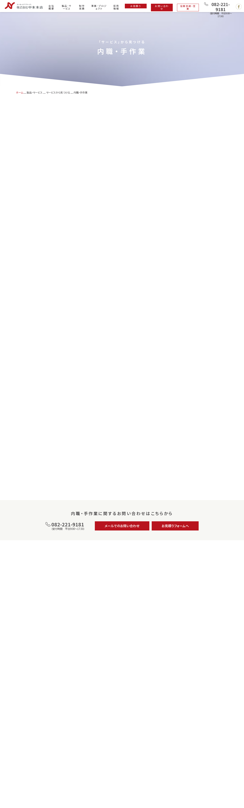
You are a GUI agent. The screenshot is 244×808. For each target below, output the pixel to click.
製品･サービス (67, 7)
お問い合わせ (162, 7)
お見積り (135, 6)
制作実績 (82, 7)
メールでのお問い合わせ (122, 525)
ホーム (19, 92)
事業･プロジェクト (99, 7)
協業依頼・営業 (188, 7)
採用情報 (116, 7)
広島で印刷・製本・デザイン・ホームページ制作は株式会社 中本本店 (24, 5)
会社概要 (51, 7)
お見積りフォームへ (175, 525)
